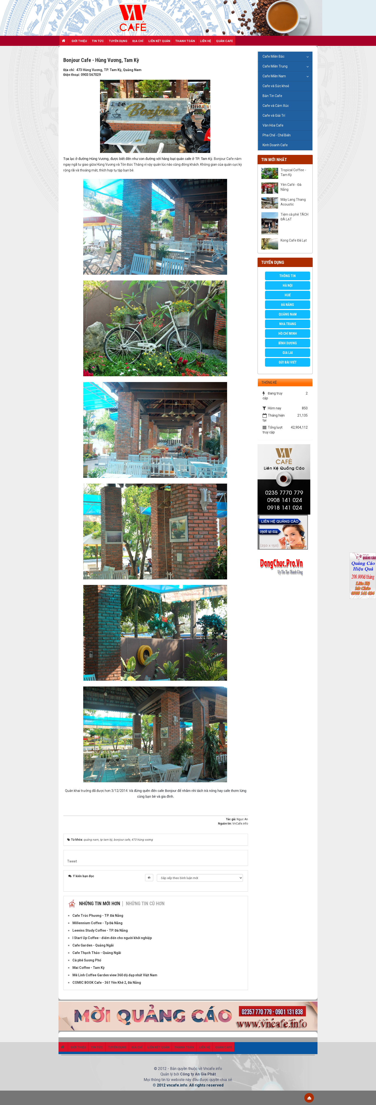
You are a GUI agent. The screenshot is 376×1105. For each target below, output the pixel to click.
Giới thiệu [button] (79, 41)
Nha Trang (287, 324)
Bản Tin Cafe (272, 96)
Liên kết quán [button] (159, 41)
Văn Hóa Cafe (273, 125)
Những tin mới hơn (99, 903)
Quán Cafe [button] (224, 41)
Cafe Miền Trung (275, 66)
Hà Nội (288, 285)
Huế (288, 295)
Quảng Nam (288, 314)
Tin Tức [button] (98, 41)
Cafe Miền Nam (274, 76)
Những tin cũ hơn (145, 903)
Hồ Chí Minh (287, 333)
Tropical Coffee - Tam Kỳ (293, 172)
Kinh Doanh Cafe (275, 145)
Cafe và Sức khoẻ (276, 86)
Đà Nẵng (287, 305)
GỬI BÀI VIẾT (288, 362)
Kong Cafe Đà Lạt (294, 240)
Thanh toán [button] (185, 41)
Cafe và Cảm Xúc (276, 106)
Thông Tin (287, 276)
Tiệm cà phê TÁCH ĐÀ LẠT (294, 216)
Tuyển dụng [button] (118, 41)
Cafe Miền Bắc (273, 56)
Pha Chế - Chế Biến (277, 135)
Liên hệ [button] (205, 41)
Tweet (72, 861)
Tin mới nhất (274, 159)
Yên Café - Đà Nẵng (291, 187)
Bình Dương (287, 343)
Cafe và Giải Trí (274, 115)
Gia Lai (287, 353)
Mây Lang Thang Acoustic (293, 202)
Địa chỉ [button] (137, 41)
